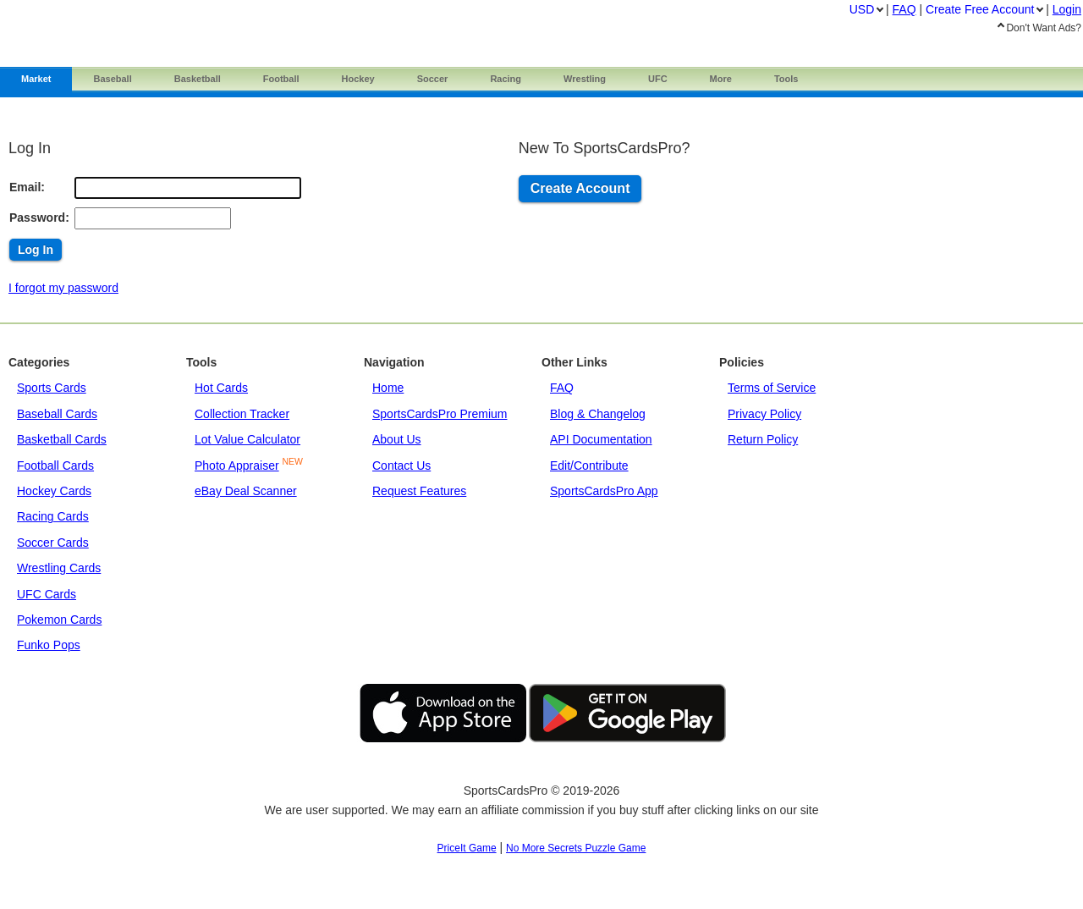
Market (36, 79)
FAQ (562, 387)
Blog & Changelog (598, 414)
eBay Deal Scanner (246, 491)
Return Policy (763, 439)
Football (281, 79)
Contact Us (401, 465)
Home (388, 387)
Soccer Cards (53, 542)
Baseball (112, 79)
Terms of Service (772, 387)
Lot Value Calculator (247, 439)
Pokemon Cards (59, 619)
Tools (786, 79)
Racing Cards (53, 516)
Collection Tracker (242, 414)
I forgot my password (63, 288)
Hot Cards (221, 387)
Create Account (580, 188)
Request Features (419, 491)
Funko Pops (48, 645)
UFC (658, 79)
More (721, 79)
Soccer (432, 79)
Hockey (358, 79)
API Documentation (601, 439)
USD (862, 9)
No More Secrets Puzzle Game (576, 848)
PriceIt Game (467, 848)
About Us (396, 439)
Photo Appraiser (237, 465)
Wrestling (584, 79)
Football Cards (55, 465)
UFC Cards (46, 594)
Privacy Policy (764, 414)
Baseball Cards (57, 414)
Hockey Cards (54, 491)
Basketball (197, 79)
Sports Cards (51, 387)
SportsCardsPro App (604, 491)
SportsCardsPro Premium (440, 414)
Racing (505, 79)
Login (1067, 9)
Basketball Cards (62, 439)
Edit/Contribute (589, 465)
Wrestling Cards (59, 568)
